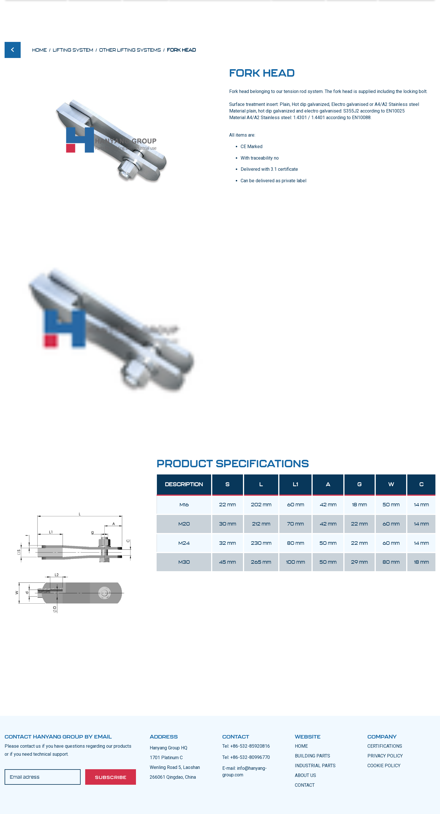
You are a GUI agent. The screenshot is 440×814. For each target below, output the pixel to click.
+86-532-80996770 (250, 757)
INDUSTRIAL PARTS (315, 765)
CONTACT (305, 785)
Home (39, 50)
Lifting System (73, 50)
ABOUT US (305, 775)
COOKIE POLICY (383, 765)
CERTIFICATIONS (384, 746)
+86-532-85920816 (250, 746)
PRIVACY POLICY (385, 756)
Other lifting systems (130, 50)
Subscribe (110, 777)
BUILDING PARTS (312, 756)
